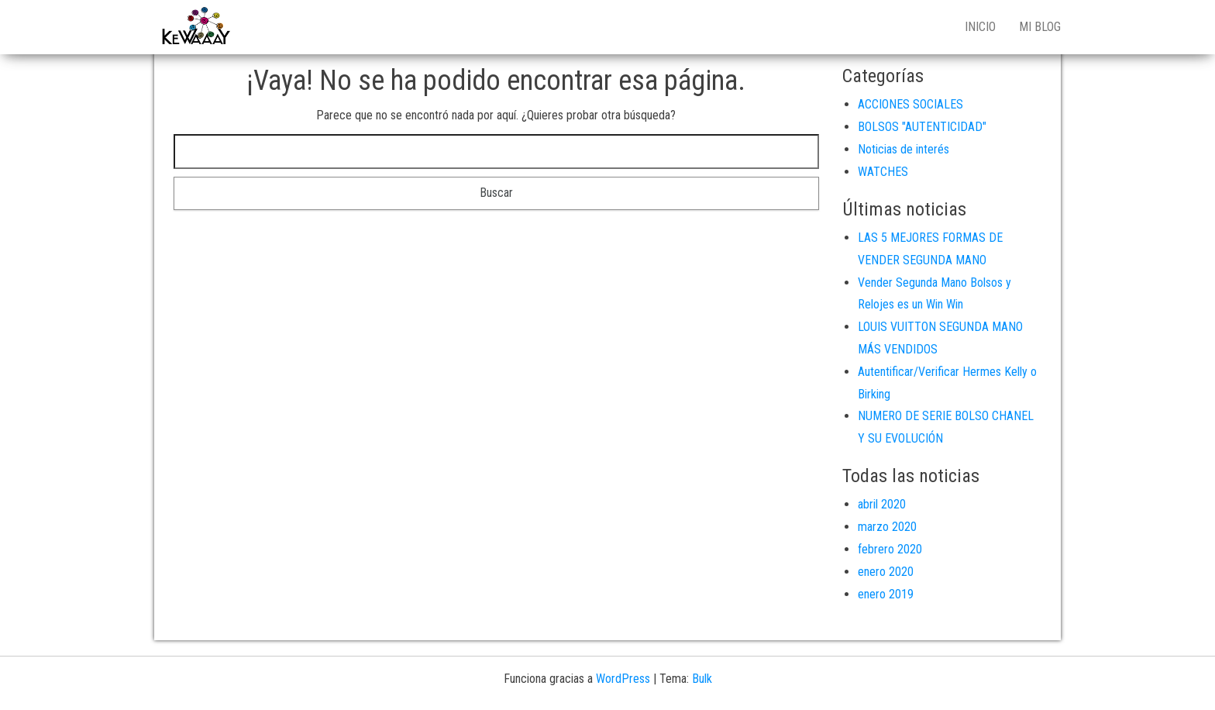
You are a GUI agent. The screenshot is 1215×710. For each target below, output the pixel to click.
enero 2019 (886, 594)
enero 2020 (886, 571)
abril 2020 (882, 504)
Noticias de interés (903, 149)
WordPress (623, 678)
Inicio (980, 26)
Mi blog (1040, 26)
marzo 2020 (887, 526)
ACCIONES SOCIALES (910, 104)
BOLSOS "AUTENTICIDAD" (922, 126)
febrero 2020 (890, 549)
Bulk (702, 678)
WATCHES (883, 171)
